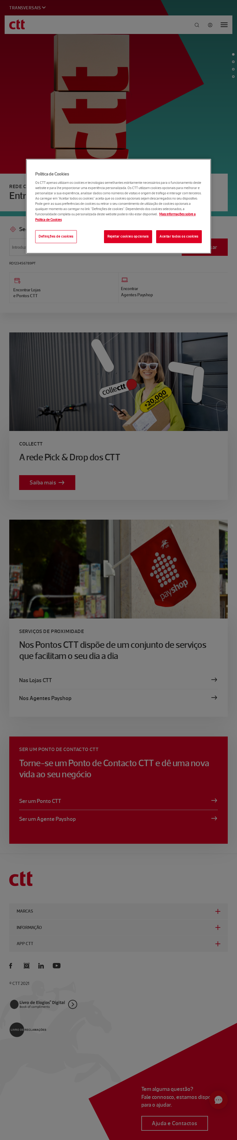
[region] (118, 206)
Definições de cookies (56, 236)
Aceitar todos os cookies (179, 236)
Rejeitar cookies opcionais (128, 236)
